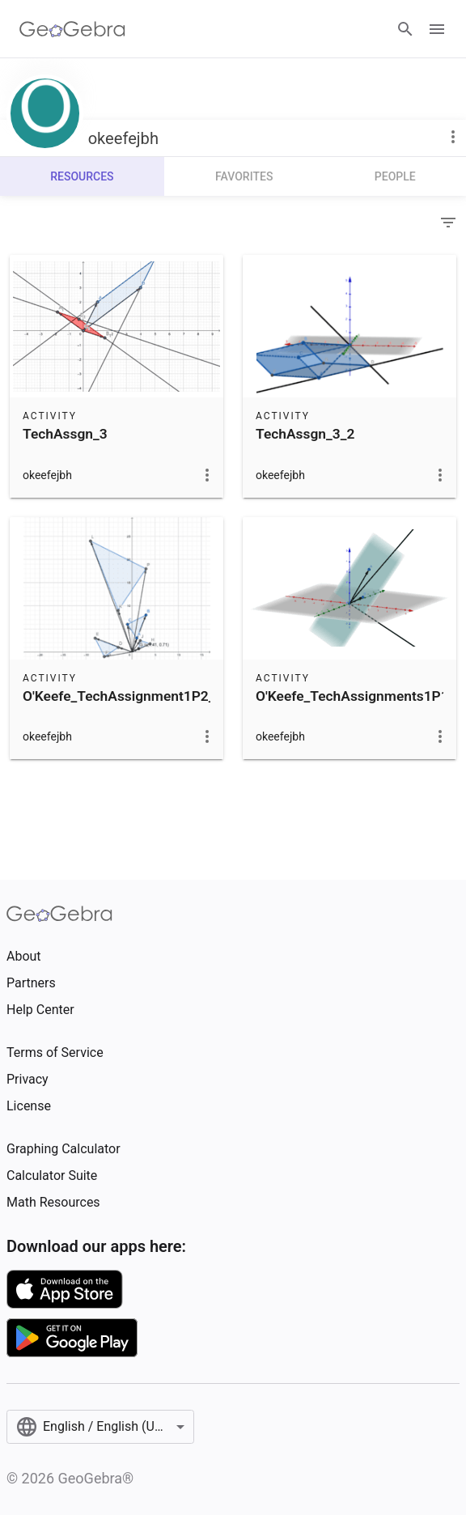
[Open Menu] (437, 29)
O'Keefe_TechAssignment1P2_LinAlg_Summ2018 (178, 696)
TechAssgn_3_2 (305, 434)
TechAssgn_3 (65, 434)
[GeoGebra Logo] (72, 29)
